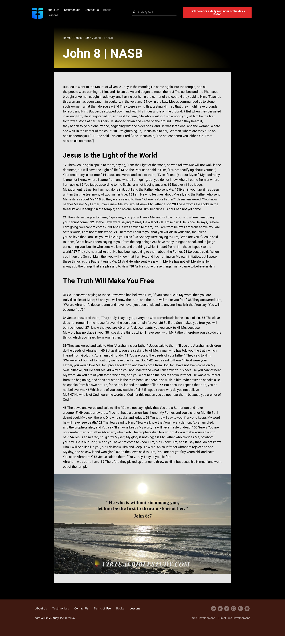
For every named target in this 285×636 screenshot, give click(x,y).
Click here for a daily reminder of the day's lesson (217, 12)
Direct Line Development (234, 618)
